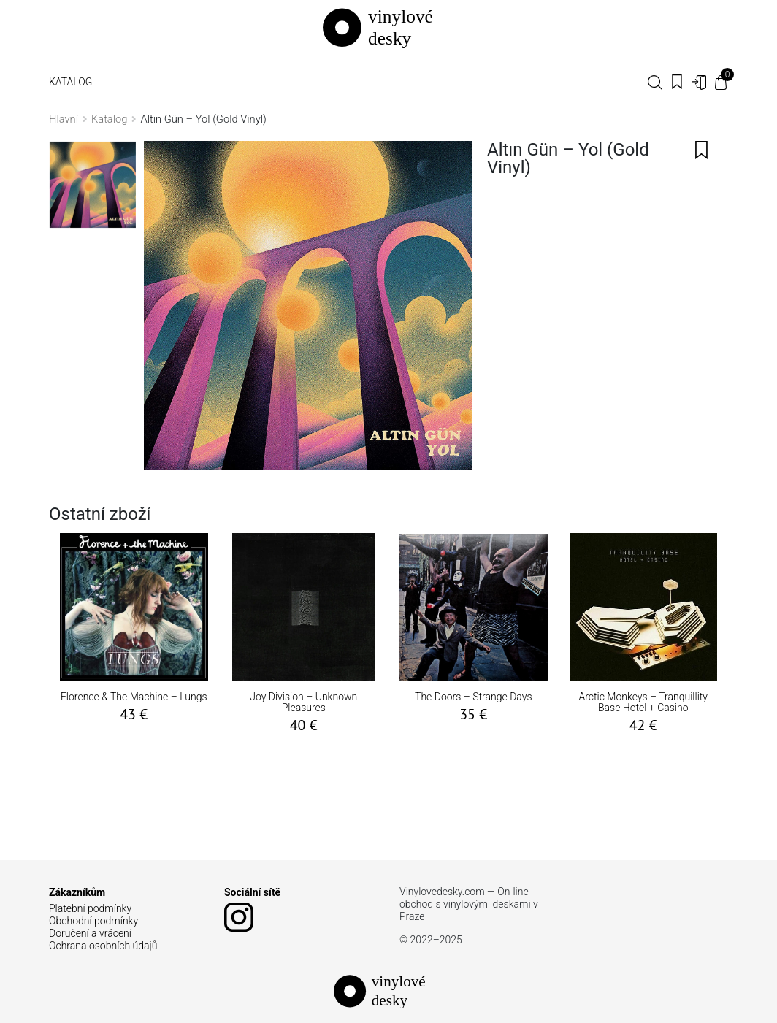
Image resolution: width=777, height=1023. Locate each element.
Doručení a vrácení (90, 933)
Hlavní (63, 119)
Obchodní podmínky (93, 921)
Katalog (70, 82)
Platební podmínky (90, 908)
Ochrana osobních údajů (103, 945)
